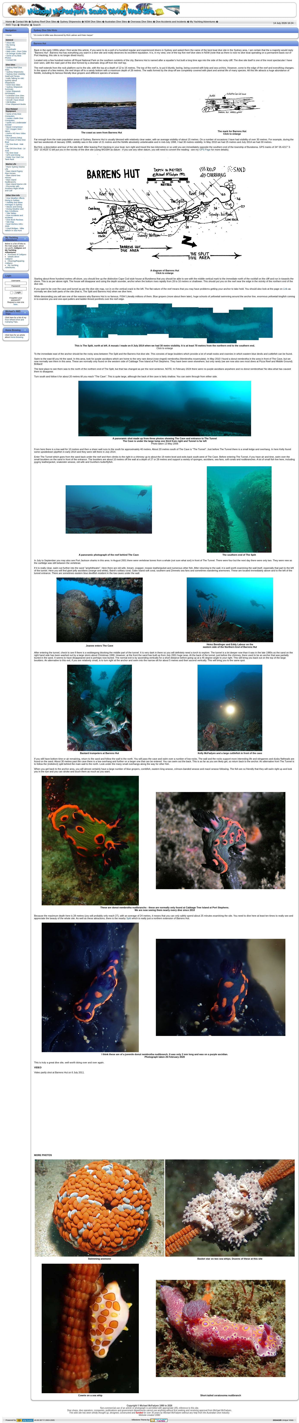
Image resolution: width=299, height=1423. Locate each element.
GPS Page (204, 149)
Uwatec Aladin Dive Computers (14, 119)
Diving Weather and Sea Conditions (14, 210)
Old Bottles (11, 102)
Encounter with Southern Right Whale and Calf (14, 188)
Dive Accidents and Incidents (171, 21)
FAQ (8, 47)
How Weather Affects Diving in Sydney (14, 199)
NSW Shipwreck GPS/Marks (13, 92)
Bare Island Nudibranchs (10, 181)
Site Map (10, 222)
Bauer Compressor (14, 127)
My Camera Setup (14, 138)
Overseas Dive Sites (141, 21)
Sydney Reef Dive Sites (44, 21)
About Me (10, 43)
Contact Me (22, 21)
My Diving (10, 45)
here (15, 304)
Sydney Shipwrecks (70, 21)
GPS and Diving (13, 155)
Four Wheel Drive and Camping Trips (14, 321)
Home (9, 21)
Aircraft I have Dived (15, 100)
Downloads (11, 49)
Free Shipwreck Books (16, 104)
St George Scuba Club (16, 53)
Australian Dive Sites (116, 21)
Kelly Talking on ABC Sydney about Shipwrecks (14, 80)
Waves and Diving (14, 207)
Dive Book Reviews (14, 220)
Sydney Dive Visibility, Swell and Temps (15, 75)
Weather (24, 25)
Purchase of (17, 254)
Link (285, 289)
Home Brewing (16, 337)
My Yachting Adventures (202, 21)
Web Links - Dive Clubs (16, 51)
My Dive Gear (12, 153)
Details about (12, 258)
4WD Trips (11, 25)
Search (37, 25)
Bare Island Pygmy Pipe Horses (14, 172)
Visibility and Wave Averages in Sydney (14, 203)
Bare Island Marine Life (16, 184)
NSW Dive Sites (93, 21)
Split (128, 918)
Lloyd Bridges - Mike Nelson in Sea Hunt (14, 229)
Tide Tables (11, 213)
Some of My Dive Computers (13, 115)
